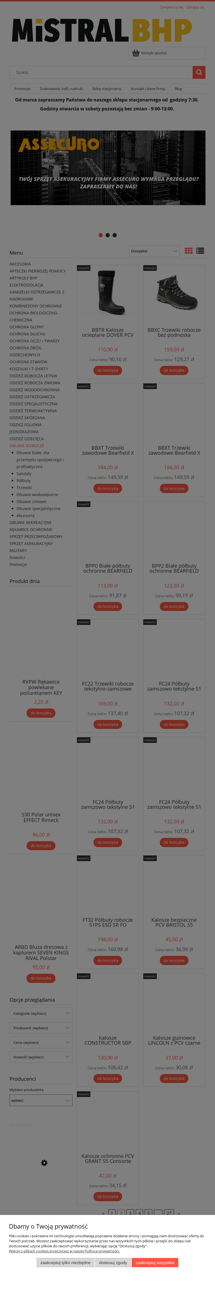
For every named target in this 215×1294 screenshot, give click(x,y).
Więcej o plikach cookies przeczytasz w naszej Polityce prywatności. (64, 1250)
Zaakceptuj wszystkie (154, 1262)
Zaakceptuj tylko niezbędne (65, 1262)
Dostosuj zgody (113, 1262)
